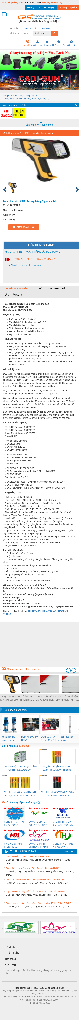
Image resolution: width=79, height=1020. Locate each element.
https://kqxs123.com (54, 1007)
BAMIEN (10, 947)
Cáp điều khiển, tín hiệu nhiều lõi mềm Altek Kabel (28, 856)
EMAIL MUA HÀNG (23, 227)
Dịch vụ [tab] (46, 28)
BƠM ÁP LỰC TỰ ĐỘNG (29, 738)
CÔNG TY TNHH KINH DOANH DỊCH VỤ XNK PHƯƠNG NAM (38, 846)
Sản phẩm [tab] (14, 28)
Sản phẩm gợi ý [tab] (13, 295)
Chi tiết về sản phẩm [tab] (16, 288)
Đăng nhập (33, 7)
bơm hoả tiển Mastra (67, 738)
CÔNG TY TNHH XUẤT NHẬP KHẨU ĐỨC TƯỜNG (32, 251)
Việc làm (28, 43)
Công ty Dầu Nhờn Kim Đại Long (13, 845)
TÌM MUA (10, 959)
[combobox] (49, 33)
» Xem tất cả (69, 851)
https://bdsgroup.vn (36, 1007)
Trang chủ (7, 95)
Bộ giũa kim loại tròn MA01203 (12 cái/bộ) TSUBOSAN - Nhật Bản (20, 794)
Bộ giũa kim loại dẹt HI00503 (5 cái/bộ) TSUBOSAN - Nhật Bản (57, 768)
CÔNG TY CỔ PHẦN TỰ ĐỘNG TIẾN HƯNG (63, 846)
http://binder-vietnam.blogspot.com (23, 265)
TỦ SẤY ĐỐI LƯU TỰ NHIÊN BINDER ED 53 (51, 698)
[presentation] (68, 670)
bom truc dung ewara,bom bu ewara (8, 739)
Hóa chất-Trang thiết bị (26, 95)
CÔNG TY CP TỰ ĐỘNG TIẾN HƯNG (38, 823)
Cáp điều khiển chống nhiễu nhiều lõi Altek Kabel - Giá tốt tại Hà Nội (35, 891)
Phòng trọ (20, 1007)
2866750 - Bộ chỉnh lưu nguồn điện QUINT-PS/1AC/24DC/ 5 (20, 768)
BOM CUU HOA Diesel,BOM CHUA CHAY (50, 739)
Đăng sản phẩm (68, 7)
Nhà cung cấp (58, 43)
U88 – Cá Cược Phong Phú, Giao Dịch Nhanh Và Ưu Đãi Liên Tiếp (35, 880)
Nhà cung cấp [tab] (30, 28)
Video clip (71, 43)
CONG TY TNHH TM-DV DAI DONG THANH (14, 824)
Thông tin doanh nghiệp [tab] (52, 288)
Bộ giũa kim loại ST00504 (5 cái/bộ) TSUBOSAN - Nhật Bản (57, 794)
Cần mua (37, 43)
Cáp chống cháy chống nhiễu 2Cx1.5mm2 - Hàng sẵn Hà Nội (33, 868)
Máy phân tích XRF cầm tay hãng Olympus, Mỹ (27, 98)
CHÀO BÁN (12, 953)
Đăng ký (49, 7)
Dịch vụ (47, 43)
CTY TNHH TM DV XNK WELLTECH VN (63, 823)
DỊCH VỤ (10, 965)
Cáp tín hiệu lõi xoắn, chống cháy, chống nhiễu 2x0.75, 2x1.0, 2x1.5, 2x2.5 (38, 903)
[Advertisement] (39, 643)
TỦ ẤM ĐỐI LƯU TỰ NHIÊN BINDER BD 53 (31, 698)
